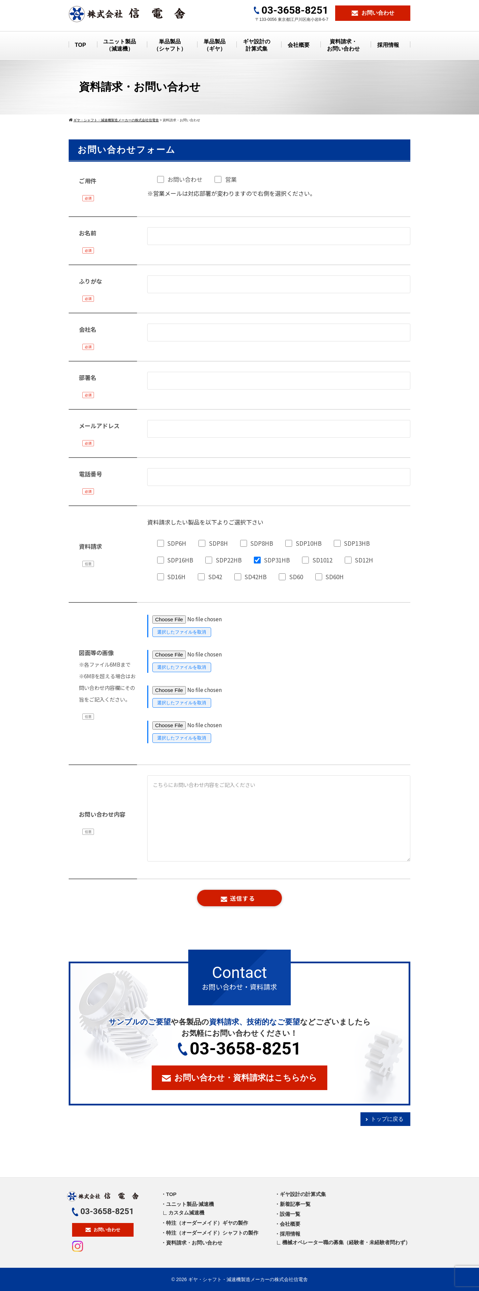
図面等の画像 (107, 675)
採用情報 (388, 45)
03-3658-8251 (239, 1049)
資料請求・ (343, 46)
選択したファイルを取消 (181, 632)
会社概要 (299, 45)
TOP (80, 45)
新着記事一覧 (295, 1204)
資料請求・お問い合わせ (194, 1243)
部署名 (87, 377)
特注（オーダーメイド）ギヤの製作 (207, 1223)
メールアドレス (99, 425)
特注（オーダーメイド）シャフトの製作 (212, 1233)
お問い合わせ (102, 1229)
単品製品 (169, 46)
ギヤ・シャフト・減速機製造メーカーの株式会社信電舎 (248, 1279)
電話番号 (90, 474)
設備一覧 (290, 1214)
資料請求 (90, 546)
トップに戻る (387, 1119)
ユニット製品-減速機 (190, 1204)
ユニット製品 (119, 46)
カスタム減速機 (186, 1212)
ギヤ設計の (256, 46)
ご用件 (87, 180)
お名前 (87, 233)
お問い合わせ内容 (102, 814)
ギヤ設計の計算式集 (303, 1194)
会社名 (87, 329)
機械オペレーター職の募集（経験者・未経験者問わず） (346, 1242)
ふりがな (90, 281)
